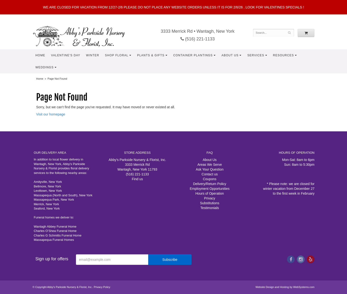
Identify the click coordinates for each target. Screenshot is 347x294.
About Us (230, 55)
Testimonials (209, 208)
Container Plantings (193, 55)
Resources (283, 55)
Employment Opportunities (210, 189)
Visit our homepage (50, 114)
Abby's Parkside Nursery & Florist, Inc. (84, 36)
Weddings (44, 67)
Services (255, 55)
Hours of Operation (209, 193)
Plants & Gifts (151, 55)
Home (40, 55)
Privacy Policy (102, 287)
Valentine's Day (65, 55)
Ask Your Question (209, 169)
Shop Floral (116, 55)
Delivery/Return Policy (209, 184)
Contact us (210, 174)
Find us (137, 179)
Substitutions (209, 203)
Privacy (209, 198)
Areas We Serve (209, 164)
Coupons (209, 179)
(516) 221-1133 (197, 39)
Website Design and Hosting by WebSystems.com (284, 287)
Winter (92, 55)
